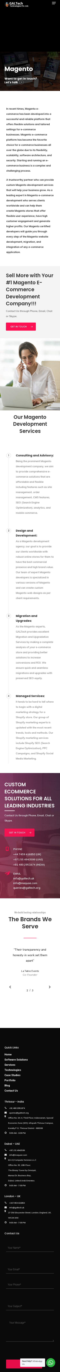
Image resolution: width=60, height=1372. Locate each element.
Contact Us (11, 1090)
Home (8, 1054)
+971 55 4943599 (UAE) (28, 859)
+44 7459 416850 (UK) (27, 854)
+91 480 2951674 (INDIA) (29, 864)
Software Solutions (16, 1059)
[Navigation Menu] (54, 3)
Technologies (12, 1070)
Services (9, 1064)
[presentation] (30, 1350)
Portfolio (10, 1080)
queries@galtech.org (26, 887)
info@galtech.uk (23, 878)
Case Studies (12, 1075)
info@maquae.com (25, 883)
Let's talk (11, 82)
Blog (7, 1085)
